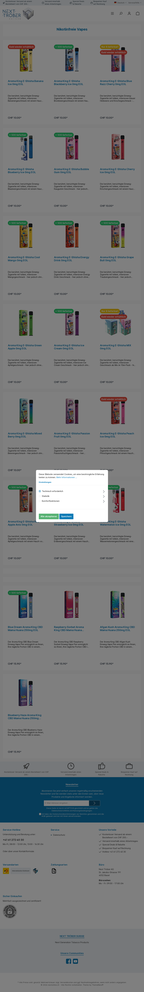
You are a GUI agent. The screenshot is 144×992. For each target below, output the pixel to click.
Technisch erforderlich (52, 491)
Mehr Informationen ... (66, 477)
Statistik (46, 496)
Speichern (66, 516)
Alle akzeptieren (49, 516)
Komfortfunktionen (50, 501)
